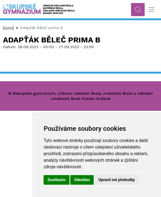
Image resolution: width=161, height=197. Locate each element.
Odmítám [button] (82, 180)
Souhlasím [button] (56, 180)
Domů (8, 27)
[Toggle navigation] (151, 10)
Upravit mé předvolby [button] (117, 180)
